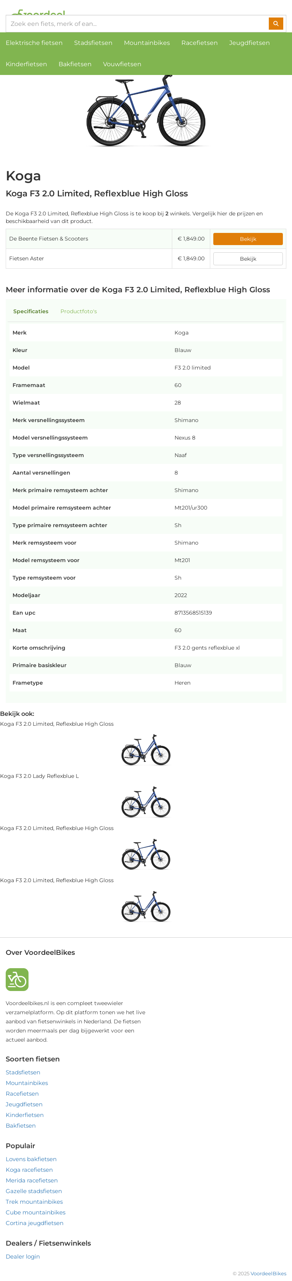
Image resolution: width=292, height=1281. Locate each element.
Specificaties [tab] (30, 311)
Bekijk (248, 239)
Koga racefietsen (29, 1169)
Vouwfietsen (122, 64)
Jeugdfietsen (249, 42)
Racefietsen (199, 42)
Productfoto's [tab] (78, 311)
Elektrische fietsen (34, 42)
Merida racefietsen (32, 1180)
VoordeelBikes (268, 1273)
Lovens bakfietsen (31, 1159)
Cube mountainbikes (35, 1212)
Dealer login (23, 1256)
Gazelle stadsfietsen (34, 1191)
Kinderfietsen (26, 64)
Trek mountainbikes (34, 1201)
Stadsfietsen (93, 42)
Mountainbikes (147, 42)
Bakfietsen (75, 64)
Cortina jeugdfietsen (34, 1223)
